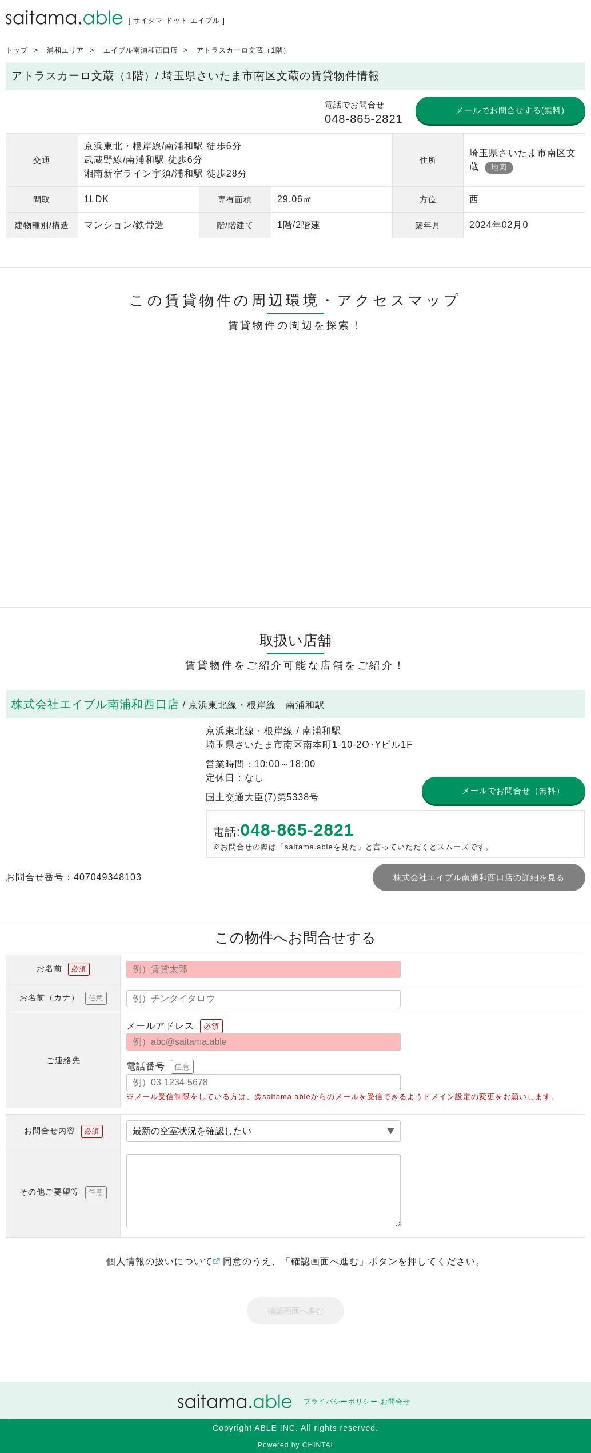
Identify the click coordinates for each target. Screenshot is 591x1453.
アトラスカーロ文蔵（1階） (243, 50)
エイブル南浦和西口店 (140, 50)
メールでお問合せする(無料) (510, 110)
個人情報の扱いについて (163, 1261)
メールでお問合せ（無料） (513, 790)
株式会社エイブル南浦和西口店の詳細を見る (479, 877)
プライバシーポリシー (341, 1402)
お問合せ (395, 1402)
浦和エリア (65, 50)
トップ (17, 50)
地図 (499, 167)
